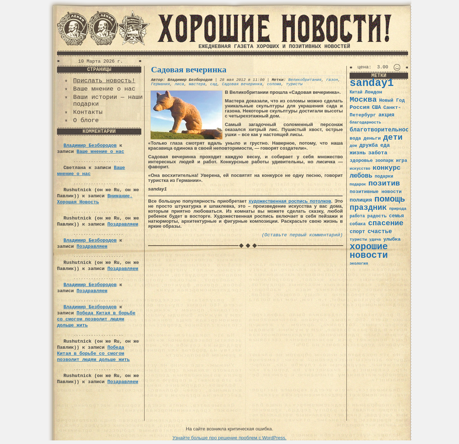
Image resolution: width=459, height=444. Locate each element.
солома (274, 84)
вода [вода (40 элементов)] (355, 138)
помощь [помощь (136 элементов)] (389, 199)
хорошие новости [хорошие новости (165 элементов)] (369, 251)
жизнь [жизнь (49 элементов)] (358, 153)
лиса (179, 84)
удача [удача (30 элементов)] (375, 239)
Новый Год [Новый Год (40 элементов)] (391, 100)
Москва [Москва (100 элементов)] (363, 100)
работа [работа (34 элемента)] (357, 216)
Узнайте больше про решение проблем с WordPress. (229, 437)
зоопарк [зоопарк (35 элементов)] (384, 160)
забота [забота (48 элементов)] (377, 153)
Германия (160, 84)
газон (332, 80)
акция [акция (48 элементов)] (386, 115)
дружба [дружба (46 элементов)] (368, 145)
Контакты (88, 112)
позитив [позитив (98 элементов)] (384, 183)
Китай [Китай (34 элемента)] (356, 92)
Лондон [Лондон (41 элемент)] (373, 92)
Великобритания (304, 80)
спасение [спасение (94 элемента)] (385, 223)
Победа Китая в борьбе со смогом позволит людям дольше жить (96, 319)
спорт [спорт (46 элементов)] (357, 232)
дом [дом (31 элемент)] (353, 146)
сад (213, 84)
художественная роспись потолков (290, 201)
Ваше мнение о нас (104, 89)
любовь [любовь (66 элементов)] (361, 175)
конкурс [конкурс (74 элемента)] (387, 168)
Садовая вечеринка (189, 69)
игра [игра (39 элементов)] (401, 160)
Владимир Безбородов (90, 145)
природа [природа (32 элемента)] (397, 208)
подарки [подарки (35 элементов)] (384, 176)
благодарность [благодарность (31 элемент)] (365, 122)
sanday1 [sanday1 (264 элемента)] (372, 83)
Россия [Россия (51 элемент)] (360, 107)
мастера (197, 84)
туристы (294, 84)
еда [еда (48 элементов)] (385, 145)
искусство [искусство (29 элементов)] (360, 168)
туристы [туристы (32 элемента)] (358, 239)
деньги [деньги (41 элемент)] (371, 138)
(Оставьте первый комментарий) (302, 235)
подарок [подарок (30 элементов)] (358, 184)
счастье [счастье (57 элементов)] (380, 231)
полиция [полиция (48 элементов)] (361, 200)
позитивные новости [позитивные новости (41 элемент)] (376, 191)
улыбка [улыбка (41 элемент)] (392, 239)
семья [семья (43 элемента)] (396, 216)
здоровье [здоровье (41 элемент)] (361, 160)
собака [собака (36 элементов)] (358, 224)
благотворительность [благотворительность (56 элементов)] (383, 129)
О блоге (86, 120)
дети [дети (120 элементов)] (392, 137)
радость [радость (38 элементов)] (377, 216)
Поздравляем (122, 224)
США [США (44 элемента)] (376, 107)
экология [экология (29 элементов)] (359, 263)
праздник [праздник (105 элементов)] (368, 207)
